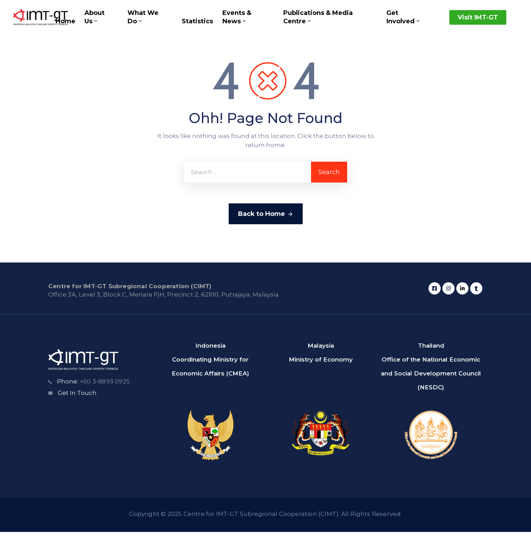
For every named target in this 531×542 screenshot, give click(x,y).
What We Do (143, 22)
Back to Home (265, 224)
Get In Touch (77, 402)
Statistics (197, 26)
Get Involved (401, 22)
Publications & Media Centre (315, 22)
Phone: (93, 391)
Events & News (234, 22)
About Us (96, 22)
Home (68, 26)
